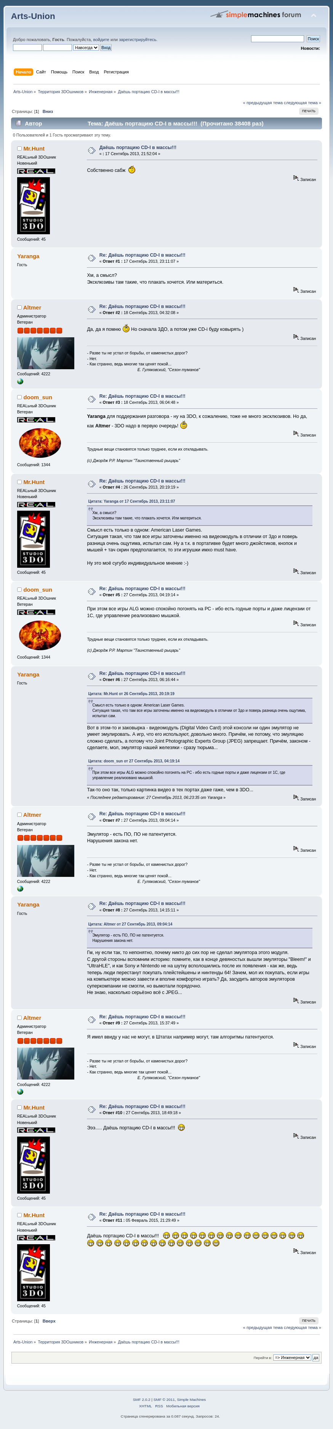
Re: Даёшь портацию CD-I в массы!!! (142, 255)
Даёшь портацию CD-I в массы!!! (138, 147)
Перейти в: (263, 1358)
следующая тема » (302, 102)
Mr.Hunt (34, 148)
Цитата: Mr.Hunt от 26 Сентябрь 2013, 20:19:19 (131, 694)
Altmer (32, 307)
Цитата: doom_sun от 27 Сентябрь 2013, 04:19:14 (133, 761)
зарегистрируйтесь (137, 39)
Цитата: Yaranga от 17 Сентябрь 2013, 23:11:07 (131, 501)
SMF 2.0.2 (141, 1399)
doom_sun (37, 397)
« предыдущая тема (263, 102)
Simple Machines (191, 1399)
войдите (101, 39)
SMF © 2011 (164, 1399)
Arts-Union (33, 16)
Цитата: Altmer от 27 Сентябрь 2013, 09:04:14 (130, 924)
